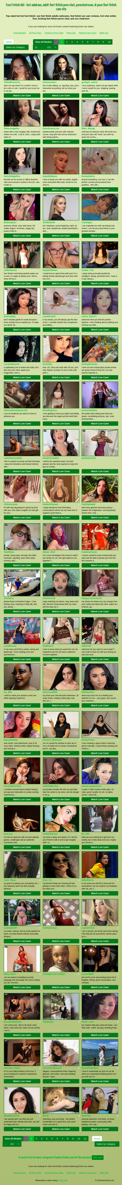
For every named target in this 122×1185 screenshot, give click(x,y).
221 (49, 47)
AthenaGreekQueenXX (15, 410)
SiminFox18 (49, 598)
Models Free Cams (87, 33)
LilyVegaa (87, 222)
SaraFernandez (51, 458)
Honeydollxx (88, 176)
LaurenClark (88, 928)
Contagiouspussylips (54, 974)
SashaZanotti (89, 458)
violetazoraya (50, 928)
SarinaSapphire (12, 176)
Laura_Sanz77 (89, 316)
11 (36, 47)
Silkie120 (86, 646)
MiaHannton (88, 692)
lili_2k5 (85, 834)
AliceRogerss (50, 410)
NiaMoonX (48, 646)
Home (9, 42)
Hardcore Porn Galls (54, 33)
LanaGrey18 (49, 316)
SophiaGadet (88, 504)
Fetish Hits (63, 1180)
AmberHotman (50, 504)
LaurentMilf (88, 974)
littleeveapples (11, 128)
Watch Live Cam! (22, 95)
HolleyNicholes (90, 364)
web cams (98, 1157)
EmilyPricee (88, 740)
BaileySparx (10, 222)
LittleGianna (10, 270)
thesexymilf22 (50, 692)
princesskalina (89, 410)
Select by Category (16, 47)
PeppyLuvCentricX (91, 598)
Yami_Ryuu (10, 880)
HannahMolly (11, 740)
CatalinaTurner (89, 552)
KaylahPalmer (50, 270)
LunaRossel (10, 646)
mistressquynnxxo (91, 786)
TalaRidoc (9, 552)
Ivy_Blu (8, 692)
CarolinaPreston (12, 786)
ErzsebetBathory (12, 1022)
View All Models (43, 42)
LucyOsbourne (12, 364)
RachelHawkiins (90, 1068)
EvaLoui (8, 834)
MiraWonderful (11, 1115)
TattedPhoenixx (12, 82)
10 (109, 42)
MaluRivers (88, 880)
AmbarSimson (50, 834)
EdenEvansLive (51, 128)
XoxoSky (47, 364)
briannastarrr (50, 82)
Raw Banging (20, 33)
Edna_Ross (10, 974)
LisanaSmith (10, 928)
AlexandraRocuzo (52, 1068)
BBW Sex (104, 33)
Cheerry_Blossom (52, 740)
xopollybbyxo (50, 176)
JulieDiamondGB (13, 458)
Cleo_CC (47, 880)
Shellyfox (9, 598)
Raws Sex (71, 33)
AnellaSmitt (49, 222)
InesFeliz (86, 1115)
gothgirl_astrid (89, 82)
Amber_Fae (88, 270)
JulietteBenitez (50, 786)
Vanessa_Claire (12, 1068)
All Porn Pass (35, 33)
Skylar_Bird (49, 552)
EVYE (46, 1115)
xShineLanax (10, 504)
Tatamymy (48, 1022)
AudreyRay (10, 316)
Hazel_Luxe (88, 1022)
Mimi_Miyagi (88, 128)
